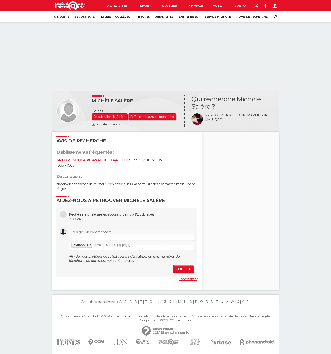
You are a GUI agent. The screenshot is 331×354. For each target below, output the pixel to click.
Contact (93, 316)
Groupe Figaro (149, 320)
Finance (195, 6)
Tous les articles (160, 316)
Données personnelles (204, 316)
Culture (169, 6)
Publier (183, 269)
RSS (103, 316)
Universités (164, 16)
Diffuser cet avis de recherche (152, 117)
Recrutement (180, 316)
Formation (127, 316)
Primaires (142, 16)
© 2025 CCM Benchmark (175, 320)
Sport (145, 6)
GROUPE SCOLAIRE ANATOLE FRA (87, 160)
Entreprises (188, 16)
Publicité (113, 316)
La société (142, 316)
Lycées (106, 16)
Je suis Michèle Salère (109, 117)
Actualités (117, 6)
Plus (239, 6)
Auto (218, 6)
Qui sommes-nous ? (73, 316)
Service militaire (218, 16)
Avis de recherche (253, 16)
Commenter (188, 279)
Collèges (122, 16)
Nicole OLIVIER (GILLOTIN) (225, 115)
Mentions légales (260, 316)
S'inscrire (61, 16)
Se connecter (85, 16)
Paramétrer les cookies (234, 316)
